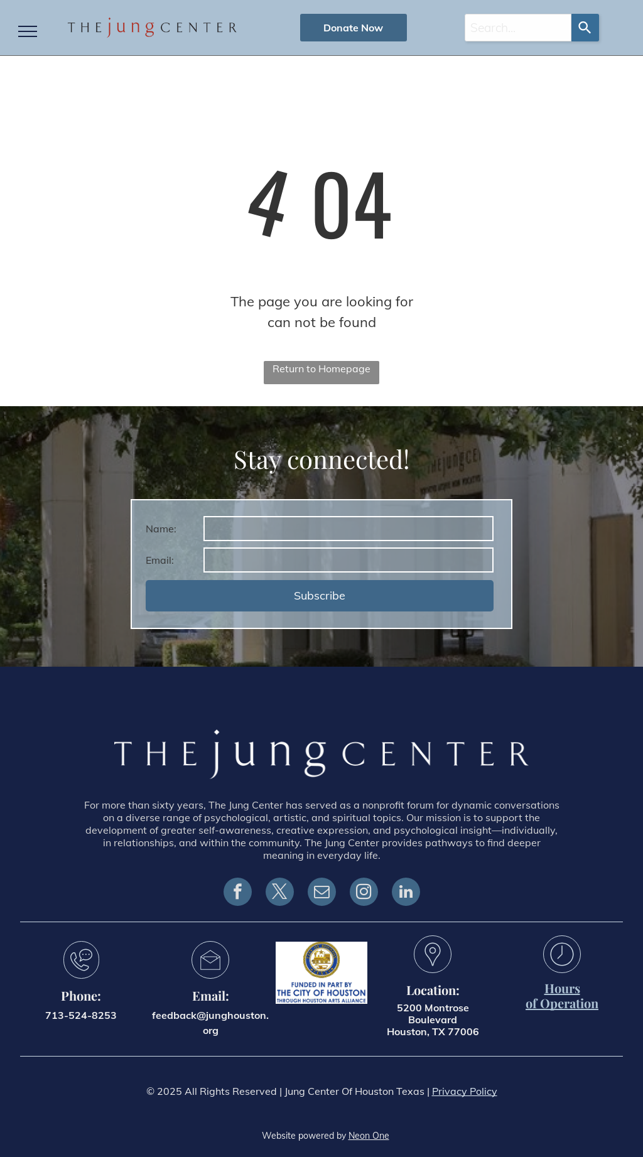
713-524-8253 (81, 1015)
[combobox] (518, 27)
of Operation (562, 1002)
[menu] (27, 31)
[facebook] (238, 893)
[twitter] (280, 893)
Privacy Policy (464, 1091)
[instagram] (364, 893)
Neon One (369, 1135)
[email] (322, 893)
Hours (562, 987)
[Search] (585, 27)
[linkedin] (406, 893)
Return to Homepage (321, 368)
